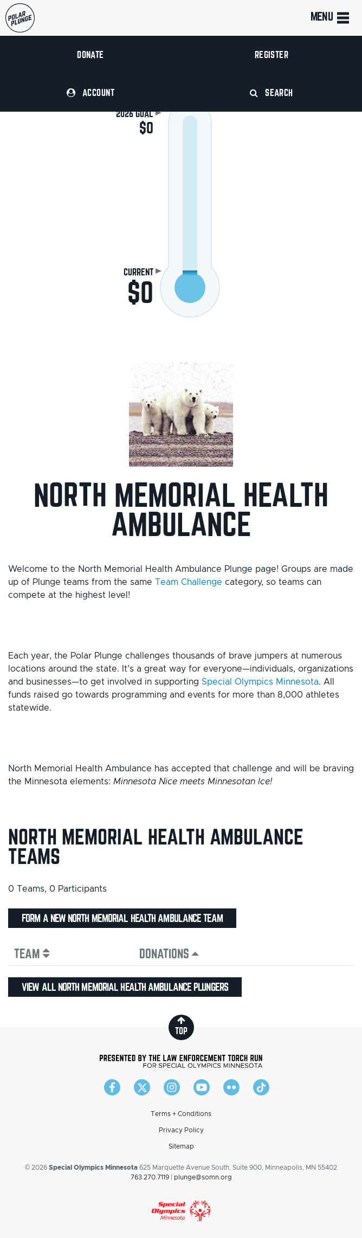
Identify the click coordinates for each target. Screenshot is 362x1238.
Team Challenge (188, 582)
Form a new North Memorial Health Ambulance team (122, 918)
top (181, 1026)
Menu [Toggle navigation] (331, 18)
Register (272, 54)
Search (271, 92)
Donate (90, 54)
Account (90, 92)
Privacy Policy (181, 1130)
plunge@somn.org (203, 1177)
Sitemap (181, 1146)
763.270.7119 (150, 1177)
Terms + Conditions (181, 1114)
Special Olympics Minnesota (260, 682)
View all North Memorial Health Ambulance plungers (125, 987)
